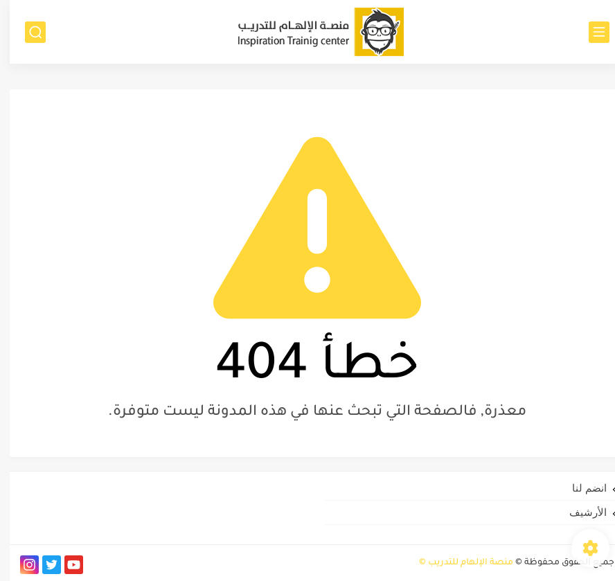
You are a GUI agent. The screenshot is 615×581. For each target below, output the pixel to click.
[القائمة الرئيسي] (589, 32)
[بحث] (25, 32)
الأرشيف (578, 512)
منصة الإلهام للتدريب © (456, 563)
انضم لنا (579, 488)
